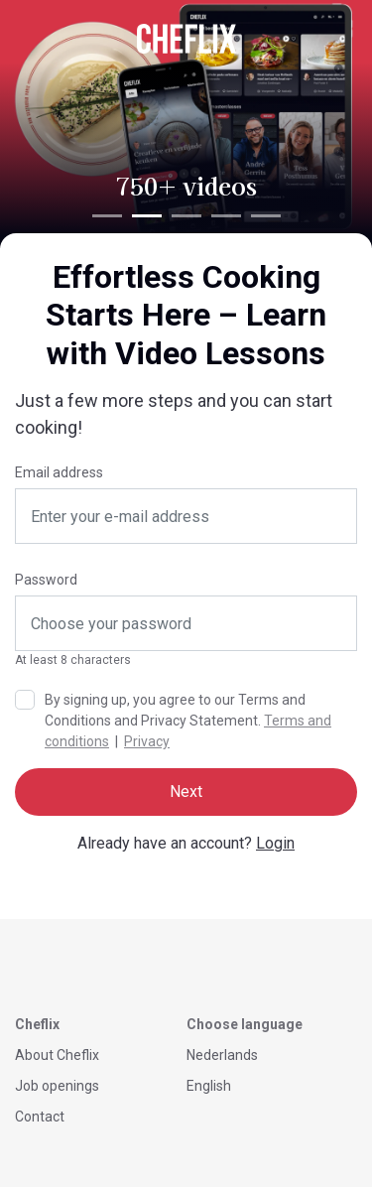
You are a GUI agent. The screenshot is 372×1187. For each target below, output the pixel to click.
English (208, 1086)
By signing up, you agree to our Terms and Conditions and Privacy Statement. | (188, 720)
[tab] (107, 215)
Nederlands (222, 1055)
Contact (39, 1116)
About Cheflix (57, 1055)
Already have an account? (186, 843)
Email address (59, 472)
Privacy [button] (147, 741)
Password (46, 580)
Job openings (57, 1086)
